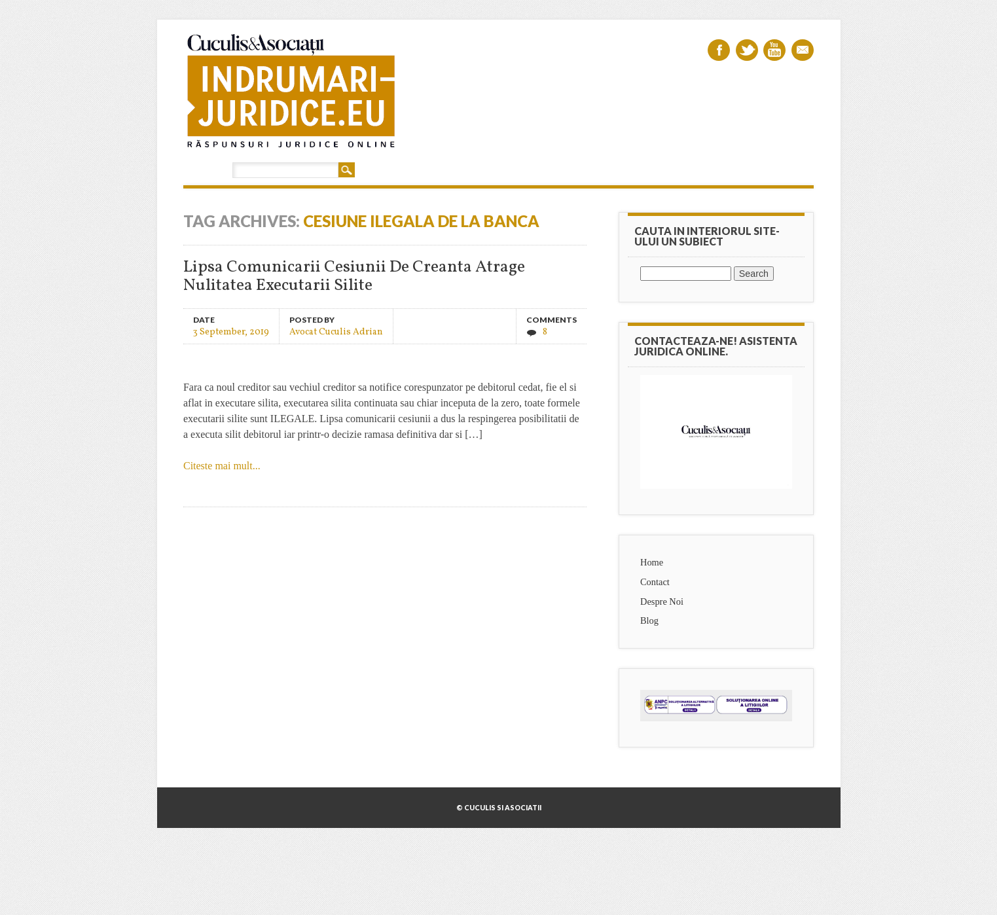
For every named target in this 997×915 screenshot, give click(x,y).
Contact (655, 582)
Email (802, 50)
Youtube (774, 50)
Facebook (719, 50)
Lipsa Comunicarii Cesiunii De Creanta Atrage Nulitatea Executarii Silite (354, 276)
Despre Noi (661, 601)
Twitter (747, 50)
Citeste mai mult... (222, 465)
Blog (649, 620)
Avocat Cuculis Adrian (336, 331)
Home (651, 562)
